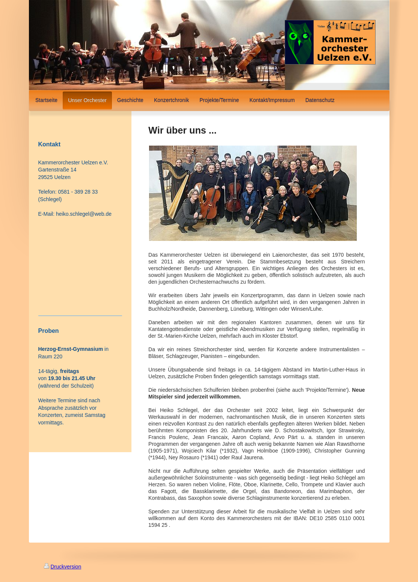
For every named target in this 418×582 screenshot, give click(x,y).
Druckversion (62, 567)
